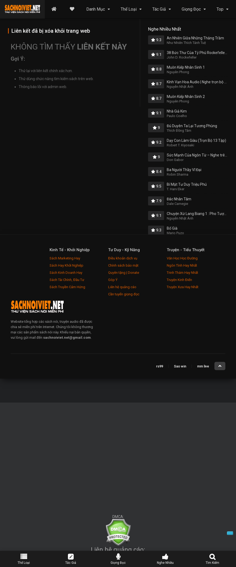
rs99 (159, 366)
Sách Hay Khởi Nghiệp (66, 265)
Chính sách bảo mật (123, 265)
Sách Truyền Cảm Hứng (67, 287)
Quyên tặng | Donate (123, 273)
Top (220, 9)
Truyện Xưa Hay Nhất (182, 287)
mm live (203, 366)
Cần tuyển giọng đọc (123, 294)
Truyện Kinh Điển (179, 280)
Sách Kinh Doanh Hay (66, 273)
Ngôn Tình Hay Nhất (182, 265)
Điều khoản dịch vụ (122, 258)
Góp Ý (112, 280)
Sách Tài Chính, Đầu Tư (67, 280)
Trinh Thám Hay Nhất (182, 273)
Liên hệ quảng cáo (122, 287)
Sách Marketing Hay (65, 258)
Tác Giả (159, 9)
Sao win (180, 366)
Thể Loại (129, 9)
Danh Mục (95, 9)
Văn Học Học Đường (182, 258)
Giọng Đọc (191, 9)
